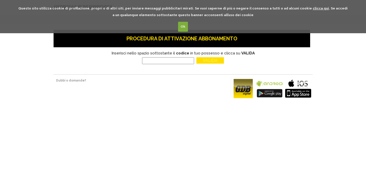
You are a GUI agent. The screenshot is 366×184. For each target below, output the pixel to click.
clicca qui (321, 8)
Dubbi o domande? (71, 80)
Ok (183, 26)
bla (270, 88)
